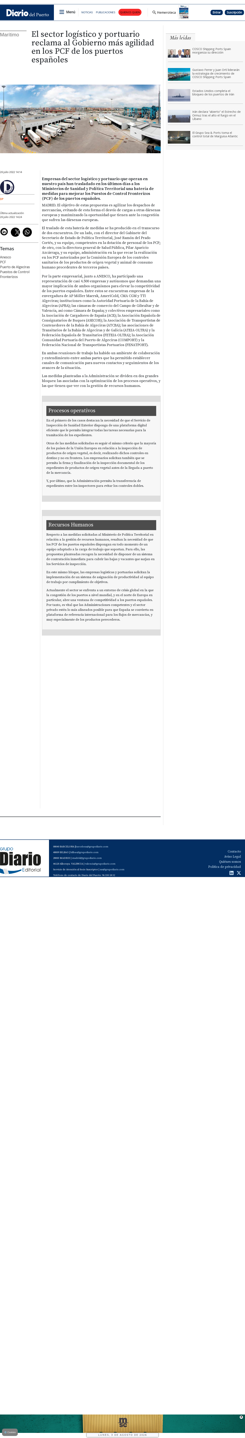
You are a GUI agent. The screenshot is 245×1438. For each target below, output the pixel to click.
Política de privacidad (224, 867)
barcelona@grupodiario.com (92, 846)
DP (1, 199)
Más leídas (180, 37)
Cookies (10, 1432)
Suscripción (234, 12)
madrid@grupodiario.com (87, 858)
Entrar (217, 12)
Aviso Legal (232, 857)
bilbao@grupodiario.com (84, 852)
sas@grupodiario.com (112, 869)
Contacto (234, 851)
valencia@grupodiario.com (100, 863)
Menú (70, 12)
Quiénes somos (230, 862)
